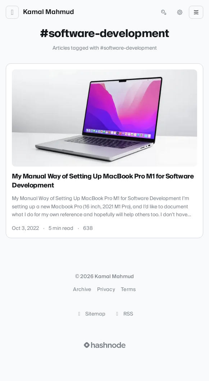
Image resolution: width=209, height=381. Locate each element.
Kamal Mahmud (48, 12)
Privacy (106, 289)
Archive (82, 289)
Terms (128, 289)
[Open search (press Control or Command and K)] (163, 12)
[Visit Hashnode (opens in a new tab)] (104, 345)
